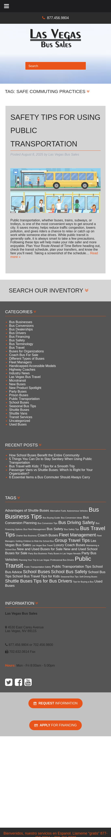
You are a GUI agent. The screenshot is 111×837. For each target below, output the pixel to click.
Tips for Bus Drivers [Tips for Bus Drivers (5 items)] (52, 581)
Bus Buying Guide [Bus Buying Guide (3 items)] (51, 517)
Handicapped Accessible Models (32, 366)
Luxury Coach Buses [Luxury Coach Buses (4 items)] (69, 545)
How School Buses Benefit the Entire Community (44, 455)
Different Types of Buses (26, 358)
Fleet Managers (20, 362)
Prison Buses (18, 395)
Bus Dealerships (21, 329)
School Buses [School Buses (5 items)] (36, 571)
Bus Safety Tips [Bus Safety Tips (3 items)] (71, 529)
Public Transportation (24, 399)
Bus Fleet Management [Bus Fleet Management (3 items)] (34, 529)
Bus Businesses (20, 322)
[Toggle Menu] (6, 6)
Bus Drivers (17, 333)
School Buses (19, 402)
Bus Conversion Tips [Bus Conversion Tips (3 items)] (47, 523)
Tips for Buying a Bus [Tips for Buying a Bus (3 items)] (83, 581)
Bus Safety (17, 340)
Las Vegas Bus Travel (25, 377)
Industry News (19, 373)
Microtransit (17, 380)
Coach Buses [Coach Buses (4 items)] (48, 535)
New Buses (17, 384)
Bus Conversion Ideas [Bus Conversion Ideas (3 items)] (71, 517)
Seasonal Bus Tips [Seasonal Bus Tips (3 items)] (70, 576)
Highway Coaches (22, 369)
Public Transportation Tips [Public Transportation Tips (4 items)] (71, 566)
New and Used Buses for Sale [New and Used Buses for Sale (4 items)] (40, 549)
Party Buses (18, 391)
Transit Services (20, 417)
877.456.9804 (58, 18)
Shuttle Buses (19, 409)
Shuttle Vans (18, 413)
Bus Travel (17, 347)
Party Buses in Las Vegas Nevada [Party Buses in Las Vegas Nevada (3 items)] (64, 553)
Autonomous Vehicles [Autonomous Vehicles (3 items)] (77, 511)
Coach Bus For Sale (23, 355)
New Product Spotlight (25, 388)
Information (55, 703)
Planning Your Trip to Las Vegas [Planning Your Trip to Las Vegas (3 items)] (34, 560)
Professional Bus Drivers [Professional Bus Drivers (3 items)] (62, 560)
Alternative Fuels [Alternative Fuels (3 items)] (58, 511)
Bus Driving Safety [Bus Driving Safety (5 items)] (76, 522)
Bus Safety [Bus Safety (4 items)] (55, 529)
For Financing (55, 725)
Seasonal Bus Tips (22, 406)
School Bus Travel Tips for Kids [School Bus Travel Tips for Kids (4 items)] (36, 576)
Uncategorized (19, 420)
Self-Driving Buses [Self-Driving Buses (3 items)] (88, 576)
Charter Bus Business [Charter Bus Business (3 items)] (26, 535)
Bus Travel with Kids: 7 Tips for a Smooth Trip (42, 466)
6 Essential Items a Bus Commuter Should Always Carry (49, 477)
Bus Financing (19, 336)
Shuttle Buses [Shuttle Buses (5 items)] (18, 581)
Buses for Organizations (26, 351)
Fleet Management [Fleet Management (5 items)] (77, 534)
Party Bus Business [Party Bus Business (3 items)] (37, 553)
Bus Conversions (21, 325)
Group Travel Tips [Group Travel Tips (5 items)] (72, 540)
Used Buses (18, 424)
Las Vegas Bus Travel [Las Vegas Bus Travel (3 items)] (42, 545)
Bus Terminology (21, 344)
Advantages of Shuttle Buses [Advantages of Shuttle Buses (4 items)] (27, 510)
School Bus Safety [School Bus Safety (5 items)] (69, 571)
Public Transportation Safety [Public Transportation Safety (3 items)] (37, 567)
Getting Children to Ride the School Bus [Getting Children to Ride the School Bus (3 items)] (35, 541)
